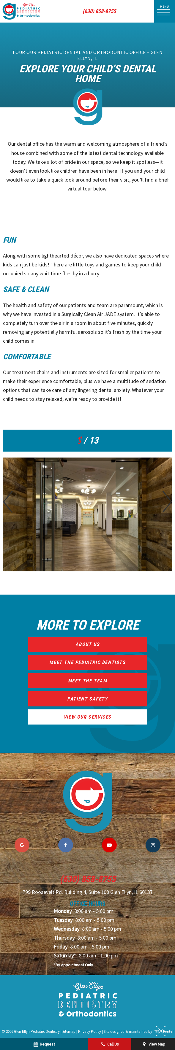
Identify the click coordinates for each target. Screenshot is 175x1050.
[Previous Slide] (8, 502)
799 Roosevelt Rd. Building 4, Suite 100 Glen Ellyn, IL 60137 (88, 892)
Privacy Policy (89, 1031)
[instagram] (153, 845)
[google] (22, 845)
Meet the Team (87, 681)
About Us (87, 644)
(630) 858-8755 (99, 11)
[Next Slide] (167, 502)
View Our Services (87, 717)
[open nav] (164, 11)
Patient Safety (87, 699)
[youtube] (109, 845)
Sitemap (68, 1031)
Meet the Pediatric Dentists (87, 662)
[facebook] (65, 845)
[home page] (21, 11)
